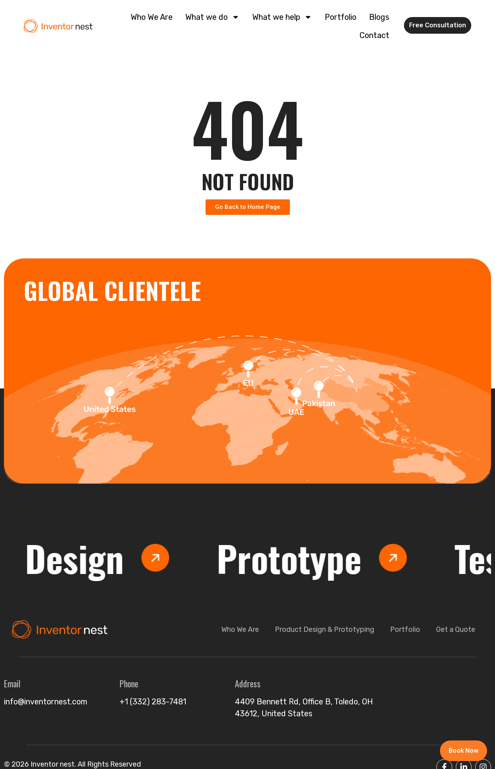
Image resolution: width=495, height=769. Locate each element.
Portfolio (340, 17)
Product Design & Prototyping (324, 629)
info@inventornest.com (45, 701)
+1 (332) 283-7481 (153, 701)
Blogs (379, 17)
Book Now (463, 750)
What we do (212, 17)
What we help (282, 17)
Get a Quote (455, 629)
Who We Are (152, 17)
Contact (374, 35)
